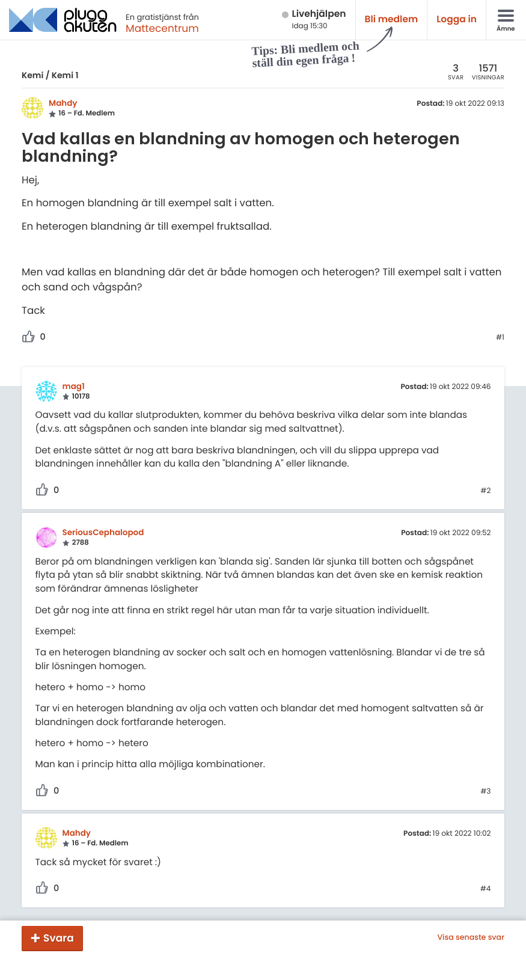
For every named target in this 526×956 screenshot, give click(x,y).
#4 (485, 889)
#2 (485, 491)
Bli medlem (391, 19)
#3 (485, 792)
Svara (58, 938)
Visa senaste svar (470, 938)
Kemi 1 (65, 75)
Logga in (456, 19)
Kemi (32, 75)
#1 (500, 338)
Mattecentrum (162, 28)
